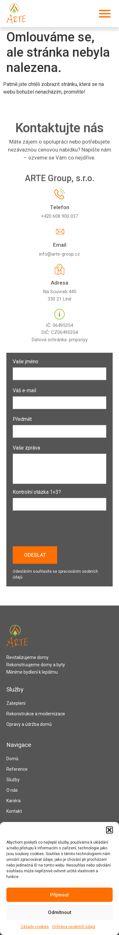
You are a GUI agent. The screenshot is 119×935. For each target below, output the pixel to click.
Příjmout (59, 895)
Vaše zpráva (59, 465)
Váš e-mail (59, 397)
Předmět (59, 425)
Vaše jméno (59, 368)
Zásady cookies (35, 926)
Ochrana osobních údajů (73, 926)
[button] (109, 830)
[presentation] (61, 530)
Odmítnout (59, 912)
